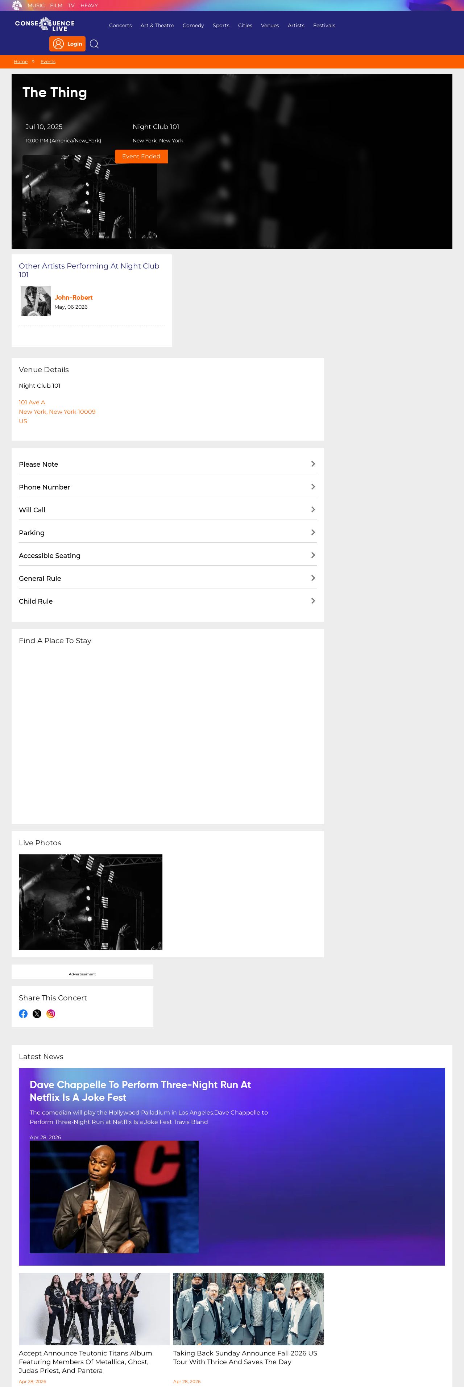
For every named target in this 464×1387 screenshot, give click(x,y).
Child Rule (36, 510)
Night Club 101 (147, 112)
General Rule (40, 487)
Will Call (32, 419)
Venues (265, 25)
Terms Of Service (184, 1340)
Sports (216, 25)
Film (56, 5)
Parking (32, 442)
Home (21, 46)
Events (48, 46)
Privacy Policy (136, 1340)
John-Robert (67, 209)
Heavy (89, 5)
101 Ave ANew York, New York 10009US (57, 320)
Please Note (38, 373)
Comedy (188, 25)
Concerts (115, 25)
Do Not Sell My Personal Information (298, 1340)
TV (71, 5)
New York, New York (149, 126)
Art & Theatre (152, 25)
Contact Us (229, 1340)
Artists (291, 25)
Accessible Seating (49, 464)
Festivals (319, 25)
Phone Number (44, 396)
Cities (240, 25)
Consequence (17, 5)
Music (36, 5)
